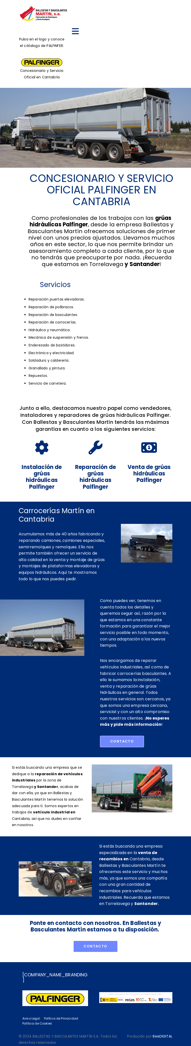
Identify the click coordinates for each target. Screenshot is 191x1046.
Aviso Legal (31, 1018)
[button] (122, 741)
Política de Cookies (37, 1023)
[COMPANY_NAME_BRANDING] (55, 977)
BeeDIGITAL (162, 1036)
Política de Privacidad (61, 1018)
